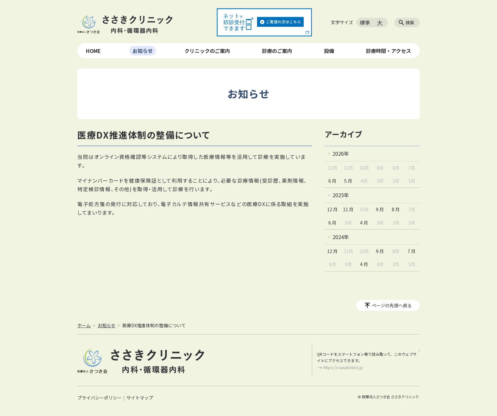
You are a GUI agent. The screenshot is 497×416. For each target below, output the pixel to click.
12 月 (332, 209)
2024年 (340, 237)
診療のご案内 (277, 51)
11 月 (348, 209)
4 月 (364, 222)
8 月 (396, 209)
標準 (365, 22)
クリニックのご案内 (207, 51)
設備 (329, 51)
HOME (93, 51)
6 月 (332, 181)
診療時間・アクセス (388, 51)
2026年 (340, 153)
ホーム (84, 325)
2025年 (340, 195)
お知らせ (142, 51)
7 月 (412, 251)
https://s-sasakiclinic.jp (343, 367)
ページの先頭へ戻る (392, 305)
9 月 (380, 209)
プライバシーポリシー (99, 397)
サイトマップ (139, 397)
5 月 (348, 181)
